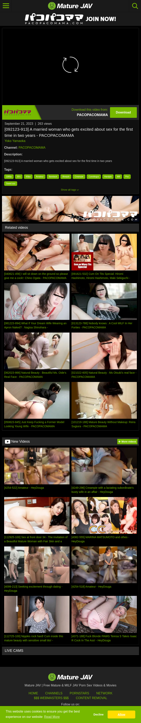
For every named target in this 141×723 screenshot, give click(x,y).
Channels (53, 693)
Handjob (108, 177)
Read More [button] (52, 716)
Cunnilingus (94, 177)
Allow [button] (121, 714)
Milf (118, 177)
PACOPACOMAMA (32, 147)
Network (104, 693)
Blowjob (65, 177)
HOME (33, 693)
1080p (9, 177)
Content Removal (91, 698)
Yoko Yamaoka (15, 141)
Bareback (53, 177)
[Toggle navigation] (6, 6)
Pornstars (79, 693)
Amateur (39, 177)
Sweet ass (10, 183)
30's (19, 177)
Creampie (79, 177)
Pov (127, 177)
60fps (28, 177)
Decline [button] (98, 714)
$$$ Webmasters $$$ (51, 698)
